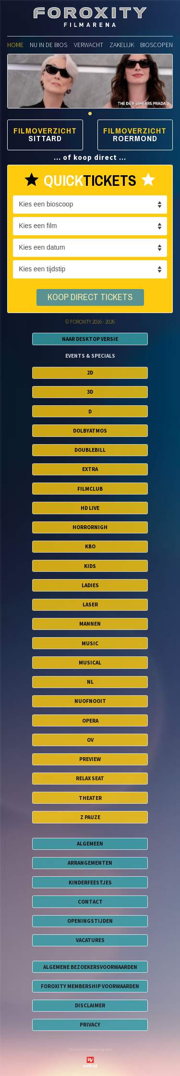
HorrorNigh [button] (90, 527)
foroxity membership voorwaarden (90, 986)
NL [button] (90, 681)
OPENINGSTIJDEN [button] (90, 921)
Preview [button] (90, 759)
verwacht (88, 45)
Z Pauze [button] (90, 817)
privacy (90, 1024)
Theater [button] (90, 798)
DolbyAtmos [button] (90, 430)
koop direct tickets (90, 297)
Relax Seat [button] (90, 778)
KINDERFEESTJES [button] (90, 882)
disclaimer (90, 1005)
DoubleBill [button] (90, 450)
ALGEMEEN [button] (90, 843)
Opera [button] (90, 720)
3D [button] (90, 391)
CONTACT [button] (90, 901)
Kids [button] (90, 566)
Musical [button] (90, 662)
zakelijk (121, 45)
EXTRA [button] (90, 469)
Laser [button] (90, 604)
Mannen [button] (90, 623)
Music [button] (90, 643)
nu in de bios (48, 45)
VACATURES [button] (90, 940)
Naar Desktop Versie (90, 339)
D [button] (90, 411)
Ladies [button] (90, 585)
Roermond (135, 138)
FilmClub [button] (90, 488)
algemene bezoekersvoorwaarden (90, 967)
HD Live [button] (90, 508)
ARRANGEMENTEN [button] (90, 862)
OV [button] (90, 740)
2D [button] (90, 372)
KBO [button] (90, 546)
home (15, 45)
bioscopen (156, 45)
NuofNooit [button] (90, 701)
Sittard (45, 138)
